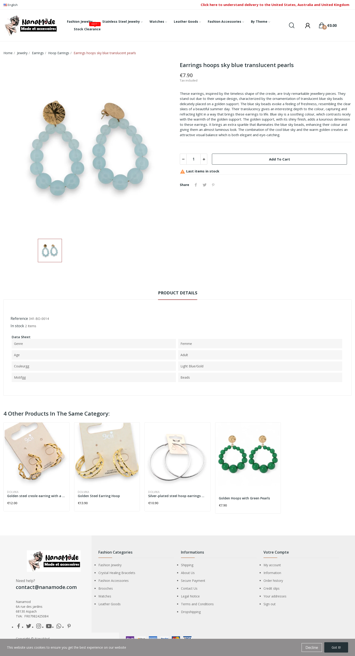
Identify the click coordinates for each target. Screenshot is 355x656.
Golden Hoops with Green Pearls (244, 498)
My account (272, 565)
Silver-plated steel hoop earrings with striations (177, 496)
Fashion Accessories (113, 580)
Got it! (336, 647)
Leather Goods (109, 604)
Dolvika (13, 492)
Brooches (105, 588)
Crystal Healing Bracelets (116, 573)
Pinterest (213, 184)
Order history (273, 580)
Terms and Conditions (197, 604)
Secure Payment (193, 580)
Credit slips (271, 588)
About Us (188, 573)
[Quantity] (193, 159)
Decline (311, 647)
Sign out (269, 604)
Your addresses (274, 596)
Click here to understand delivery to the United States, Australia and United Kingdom (275, 4)
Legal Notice (190, 596)
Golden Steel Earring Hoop (99, 496)
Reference (19, 318)
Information (272, 573)
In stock (17, 325)
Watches (104, 596)
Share (195, 184)
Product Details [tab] (177, 293)
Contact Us (189, 588)
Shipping (187, 565)
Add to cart (279, 159)
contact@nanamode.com (46, 587)
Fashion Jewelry (110, 565)
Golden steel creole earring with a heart (36, 496)
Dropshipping (191, 612)
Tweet (204, 184)
